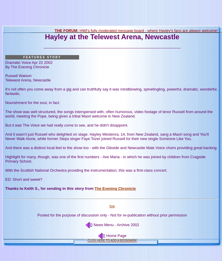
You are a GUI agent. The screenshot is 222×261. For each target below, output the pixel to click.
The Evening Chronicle (115, 188)
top (112, 206)
